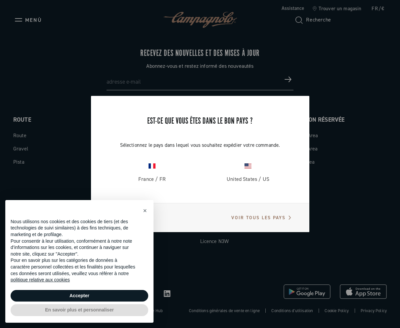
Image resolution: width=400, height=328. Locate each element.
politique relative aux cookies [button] (40, 279)
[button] (145, 210)
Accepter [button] (79, 295)
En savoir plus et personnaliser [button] (79, 309)
